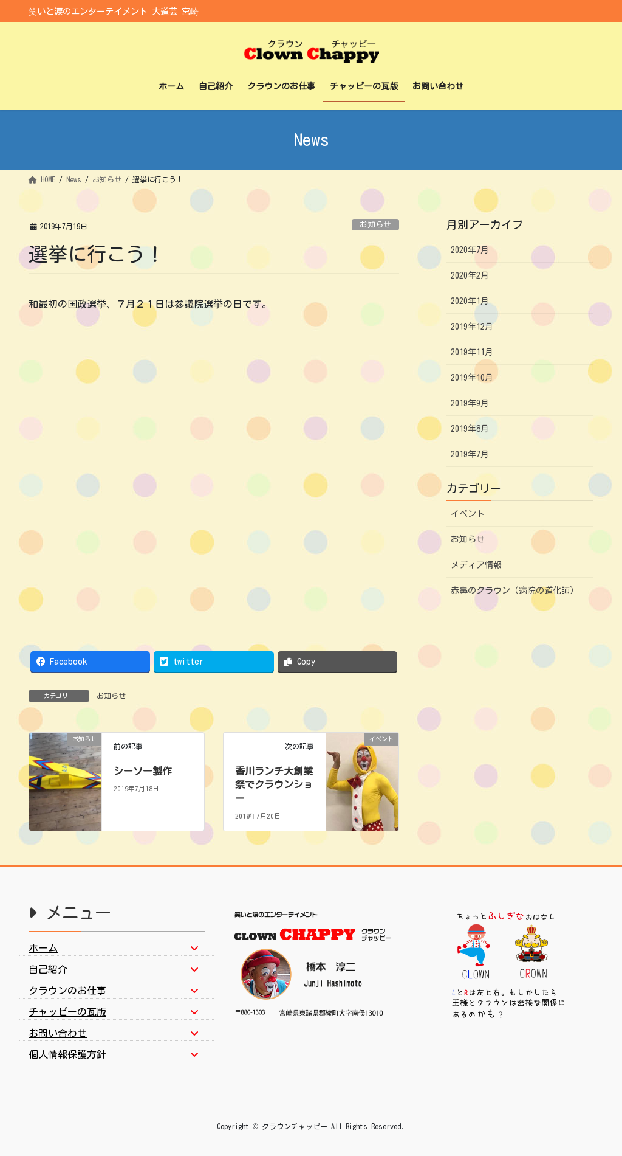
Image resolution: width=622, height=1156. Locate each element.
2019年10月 (472, 377)
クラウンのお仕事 (67, 990)
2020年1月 (470, 301)
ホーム (43, 948)
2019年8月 (470, 428)
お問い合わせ (58, 1033)
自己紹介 (48, 969)
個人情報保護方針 (67, 1054)
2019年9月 (470, 403)
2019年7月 (470, 454)
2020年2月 (470, 275)
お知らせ (375, 225)
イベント (468, 514)
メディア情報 (476, 565)
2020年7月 (470, 250)
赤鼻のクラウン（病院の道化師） (514, 590)
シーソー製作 (143, 771)
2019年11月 (472, 352)
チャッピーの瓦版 (67, 1012)
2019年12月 (472, 326)
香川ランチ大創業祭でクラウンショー (274, 784)
